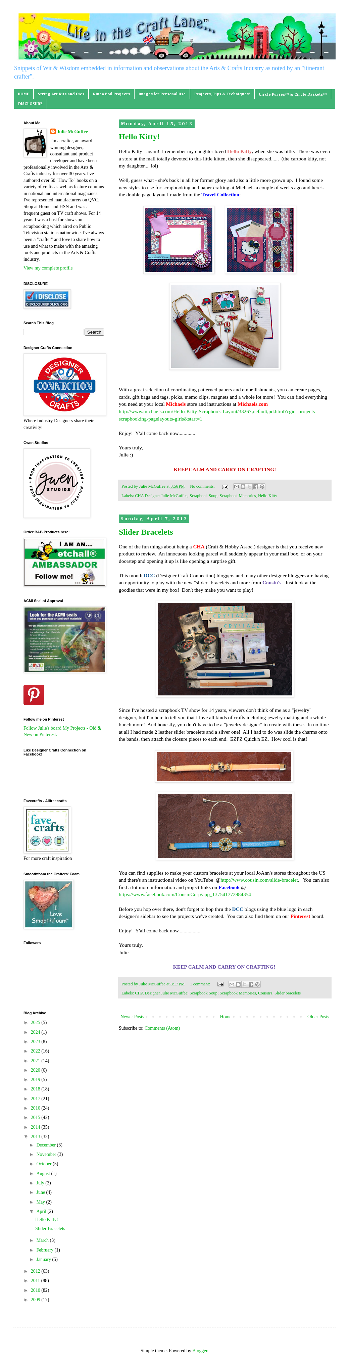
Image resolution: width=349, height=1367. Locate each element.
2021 (36, 1060)
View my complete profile (48, 268)
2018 (36, 1088)
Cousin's (265, 993)
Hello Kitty (267, 495)
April (41, 1211)
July (40, 1182)
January (44, 1259)
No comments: (203, 486)
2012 (36, 1271)
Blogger (199, 1350)
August (43, 1173)
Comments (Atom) (162, 1028)
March (43, 1240)
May (41, 1202)
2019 (36, 1079)
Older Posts (318, 1016)
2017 (36, 1098)
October (44, 1163)
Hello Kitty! (139, 136)
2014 (36, 1127)
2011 (36, 1280)
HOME (23, 94)
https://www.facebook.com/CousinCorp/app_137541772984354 (185, 894)
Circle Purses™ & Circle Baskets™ (293, 95)
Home (226, 1016)
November (46, 1154)
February (45, 1250)
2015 (36, 1117)
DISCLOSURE (30, 104)
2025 (36, 1022)
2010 (36, 1290)
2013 (36, 1136)
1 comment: (200, 984)
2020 (36, 1070)
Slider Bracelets (146, 532)
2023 (36, 1041)
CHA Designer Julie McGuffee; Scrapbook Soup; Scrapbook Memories (195, 495)
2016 (36, 1108)
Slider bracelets (288, 993)
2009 (36, 1299)
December (46, 1145)
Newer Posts (132, 1016)
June (41, 1192)
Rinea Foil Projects (111, 94)
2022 (36, 1051)
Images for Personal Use (162, 94)
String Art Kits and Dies (61, 94)
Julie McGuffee (72, 131)
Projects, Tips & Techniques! (222, 94)
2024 (36, 1032)
